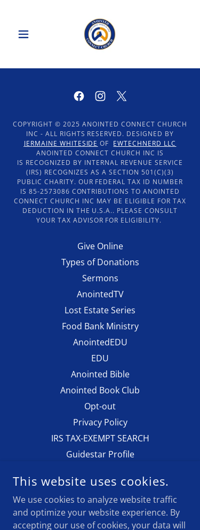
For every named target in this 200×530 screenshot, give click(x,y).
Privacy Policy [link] (100, 422)
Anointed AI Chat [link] (100, 470)
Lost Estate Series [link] (100, 310)
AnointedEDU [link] (100, 342)
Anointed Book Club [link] (100, 390)
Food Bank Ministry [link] (100, 326)
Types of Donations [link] (100, 262)
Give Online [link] (100, 246)
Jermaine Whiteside (61, 143)
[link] (99, 34)
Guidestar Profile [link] (100, 454)
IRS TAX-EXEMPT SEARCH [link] (100, 438)
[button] (26, 34)
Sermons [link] (100, 278)
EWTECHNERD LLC (144, 143)
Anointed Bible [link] (100, 374)
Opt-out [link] (100, 406)
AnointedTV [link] (100, 294)
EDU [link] (100, 358)
